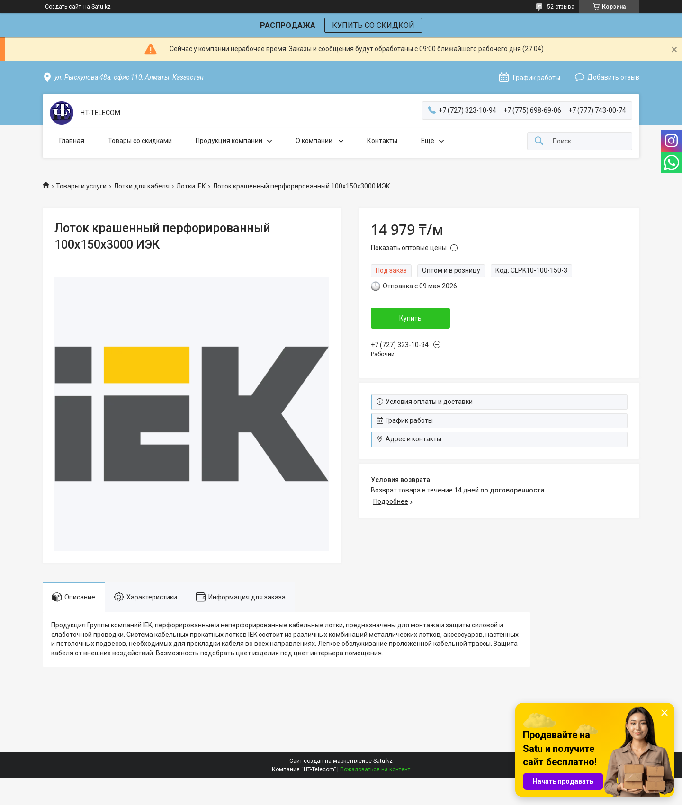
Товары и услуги (81, 186)
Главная (71, 140)
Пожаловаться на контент (375, 769)
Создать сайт (63, 6)
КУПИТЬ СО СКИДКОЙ (373, 25)
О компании (315, 140)
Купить (410, 318)
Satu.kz (383, 761)
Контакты (382, 140)
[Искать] (539, 141)
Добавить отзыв (613, 77)
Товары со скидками (140, 140)
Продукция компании (229, 140)
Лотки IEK (191, 186)
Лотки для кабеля (142, 186)
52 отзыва (560, 6)
